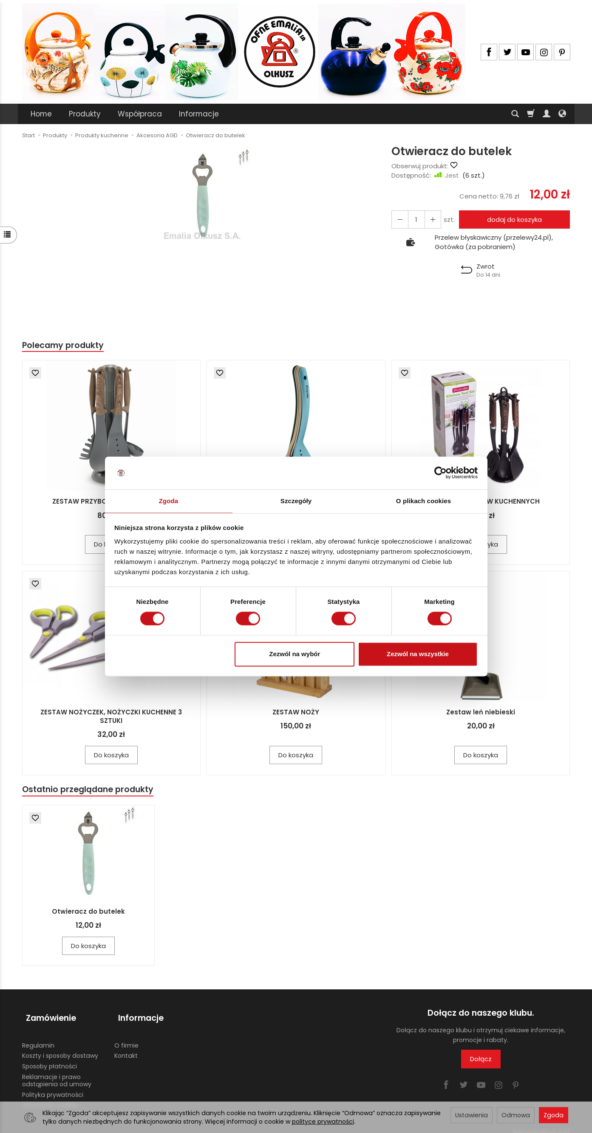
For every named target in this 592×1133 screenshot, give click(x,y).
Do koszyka (111, 755)
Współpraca (140, 114)
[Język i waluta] (562, 114)
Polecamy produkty (66, 346)
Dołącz (481, 1061)
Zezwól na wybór (294, 654)
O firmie (126, 1038)
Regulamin (38, 1038)
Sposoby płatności (49, 1058)
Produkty (85, 114)
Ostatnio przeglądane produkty (92, 791)
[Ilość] (413, 219)
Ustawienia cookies (50, 1097)
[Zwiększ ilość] (398, 219)
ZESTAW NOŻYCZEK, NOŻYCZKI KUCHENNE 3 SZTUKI (111, 717)
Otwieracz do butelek (88, 913)
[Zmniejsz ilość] (429, 219)
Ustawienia (471, 1115)
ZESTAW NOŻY (295, 712)
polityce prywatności (323, 1121)
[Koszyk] (531, 114)
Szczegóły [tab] (296, 500)
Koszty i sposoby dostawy (60, 1048)
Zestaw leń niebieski (480, 712)
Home (41, 114)
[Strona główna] (243, 51)
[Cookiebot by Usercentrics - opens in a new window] (440, 472)
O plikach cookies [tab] (423, 500)
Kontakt (126, 1048)
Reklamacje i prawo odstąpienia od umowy (56, 1073)
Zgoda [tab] (168, 500)
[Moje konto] (546, 114)
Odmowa (515, 1115)
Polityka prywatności (52, 1087)
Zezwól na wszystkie (418, 654)
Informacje (199, 114)
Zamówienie (47, 1015)
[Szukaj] (515, 114)
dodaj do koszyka (512, 219)
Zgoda (554, 1115)
